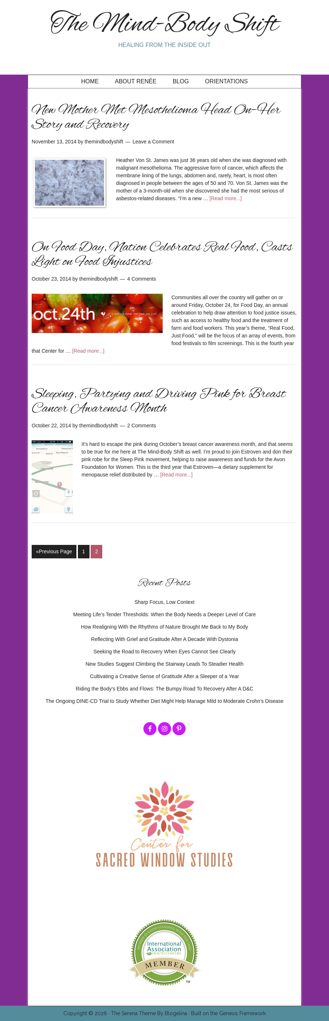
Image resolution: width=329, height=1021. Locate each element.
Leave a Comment (153, 142)
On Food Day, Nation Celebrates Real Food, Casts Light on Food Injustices (162, 254)
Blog (181, 81)
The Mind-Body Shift (164, 25)
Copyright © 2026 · (87, 1013)
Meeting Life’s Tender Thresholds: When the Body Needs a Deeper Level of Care (164, 614)
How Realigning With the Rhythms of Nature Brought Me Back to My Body (164, 627)
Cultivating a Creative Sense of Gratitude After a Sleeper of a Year (164, 676)
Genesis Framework (242, 1013)
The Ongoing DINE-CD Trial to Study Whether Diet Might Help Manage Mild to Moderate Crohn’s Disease (164, 701)
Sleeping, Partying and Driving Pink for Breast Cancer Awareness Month (159, 401)
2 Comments (141, 425)
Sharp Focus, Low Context (165, 602)
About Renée (135, 81)
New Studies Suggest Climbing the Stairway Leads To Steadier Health (164, 664)
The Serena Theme (133, 1013)
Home (90, 81)
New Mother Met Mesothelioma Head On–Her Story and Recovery (156, 117)
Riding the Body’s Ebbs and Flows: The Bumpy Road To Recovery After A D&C (164, 689)
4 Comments (141, 279)
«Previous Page (54, 551)
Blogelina (176, 1013)
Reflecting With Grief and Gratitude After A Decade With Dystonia (164, 639)
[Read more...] (226, 198)
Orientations (226, 81)
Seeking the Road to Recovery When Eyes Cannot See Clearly (165, 651)
